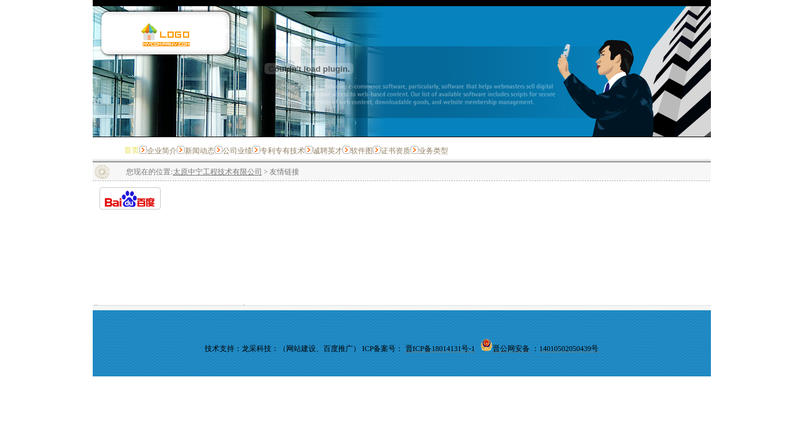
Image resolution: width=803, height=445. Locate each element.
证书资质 (395, 150)
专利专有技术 (282, 150)
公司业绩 (237, 150)
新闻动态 (200, 150)
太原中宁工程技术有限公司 (217, 171)
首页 (131, 150)
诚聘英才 (327, 150)
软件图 (362, 150)
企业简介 (162, 150)
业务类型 (433, 150)
